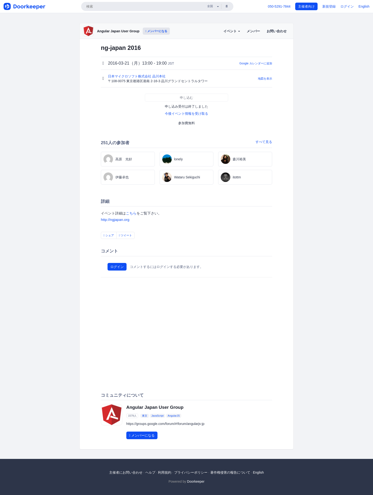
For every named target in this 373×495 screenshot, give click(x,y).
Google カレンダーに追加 (255, 63)
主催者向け (306, 6)
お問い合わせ (277, 31)
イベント (231, 31)
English (363, 6)
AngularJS (174, 415)
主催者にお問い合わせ (125, 472)
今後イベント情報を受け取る (186, 113)
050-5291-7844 (279, 6)
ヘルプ (150, 472)
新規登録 (329, 6)
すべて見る (263, 142)
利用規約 (164, 472)
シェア (108, 235)
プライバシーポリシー (190, 472)
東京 (144, 415)
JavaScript (157, 415)
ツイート (125, 235)
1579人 (132, 415)
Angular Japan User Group (118, 31)
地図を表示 (265, 78)
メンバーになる (156, 31)
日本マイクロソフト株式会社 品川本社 (137, 76)
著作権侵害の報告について (230, 472)
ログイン (347, 6)
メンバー (253, 31)
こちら (131, 213)
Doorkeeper (195, 481)
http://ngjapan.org (115, 220)
